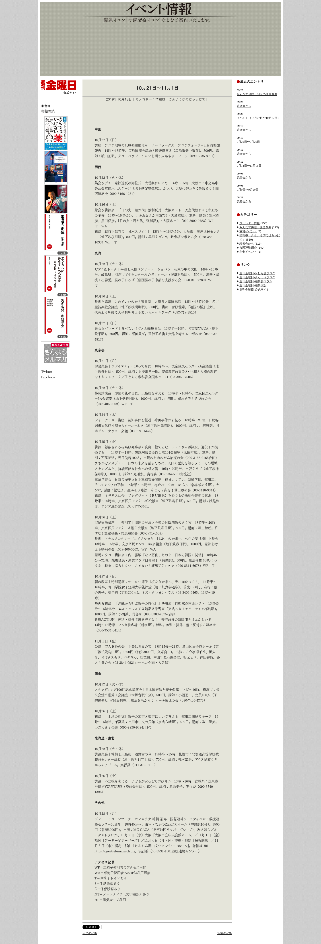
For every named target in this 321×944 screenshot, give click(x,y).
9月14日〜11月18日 (249, 165)
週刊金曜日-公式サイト (254, 289)
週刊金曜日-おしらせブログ (257, 273)
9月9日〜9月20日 (248, 189)
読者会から (244, 106)
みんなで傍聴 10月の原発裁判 (257, 94)
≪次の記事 (89, 933)
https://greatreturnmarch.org (115, 851)
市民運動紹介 (248, 247)
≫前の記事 (224, 933)
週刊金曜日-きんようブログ (257, 277)
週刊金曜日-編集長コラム (255, 281)
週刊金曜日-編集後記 (252, 285)
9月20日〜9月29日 (248, 141)
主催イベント (248, 251)
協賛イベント (248, 231)
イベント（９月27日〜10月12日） (258, 118)
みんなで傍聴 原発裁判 (255, 227)
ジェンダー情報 (249, 223)
